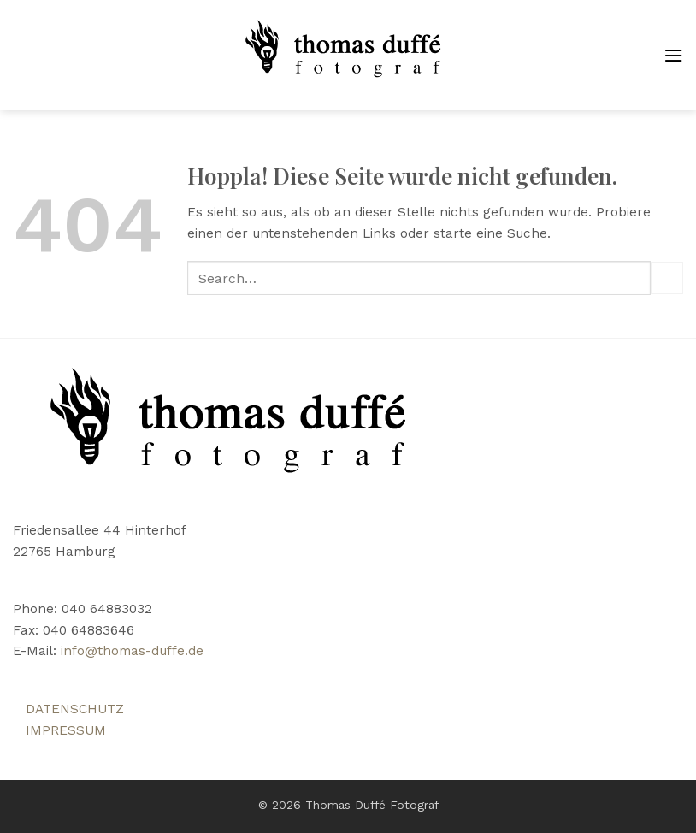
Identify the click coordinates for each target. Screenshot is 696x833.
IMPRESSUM (66, 730)
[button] (673, 55)
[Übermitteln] (667, 278)
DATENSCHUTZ (75, 709)
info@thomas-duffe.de (132, 651)
